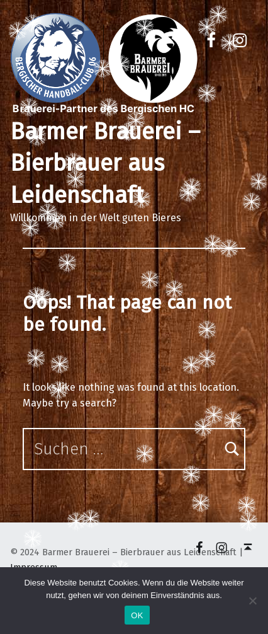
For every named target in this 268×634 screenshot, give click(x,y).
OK (137, 615)
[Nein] (252, 600)
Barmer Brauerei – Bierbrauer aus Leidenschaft (105, 163)
